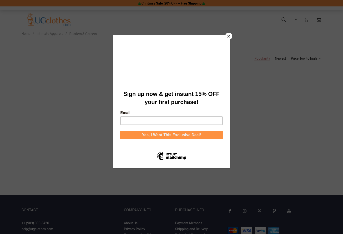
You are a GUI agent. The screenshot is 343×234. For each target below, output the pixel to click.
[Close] (228, 36)
